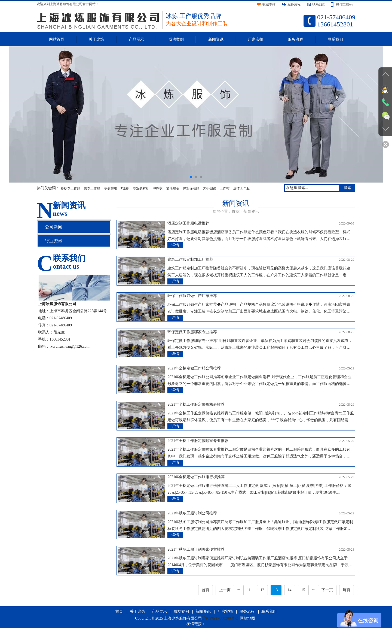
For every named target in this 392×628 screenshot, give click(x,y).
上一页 (225, 590)
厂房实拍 (255, 39)
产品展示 (136, 39)
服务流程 (295, 39)
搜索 (347, 188)
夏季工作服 (92, 188)
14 (290, 590)
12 (262, 590)
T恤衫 (125, 188)
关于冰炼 (96, 39)
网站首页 (56, 39)
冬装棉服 (110, 188)
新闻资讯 (215, 39)
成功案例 (176, 39)
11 (248, 590)
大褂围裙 (209, 188)
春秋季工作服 (70, 188)
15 (303, 590)
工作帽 (224, 188)
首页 (235, 212)
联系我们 (335, 39)
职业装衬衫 (141, 188)
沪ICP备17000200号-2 (220, 618)
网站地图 (247, 618)
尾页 (346, 590)
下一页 (327, 590)
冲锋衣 (158, 188)
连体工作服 (241, 188)
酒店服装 (172, 188)
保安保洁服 (191, 188)
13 (276, 590)
